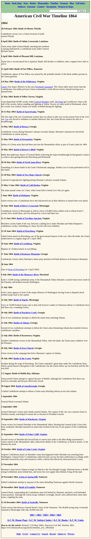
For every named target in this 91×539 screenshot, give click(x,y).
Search (45, 534)
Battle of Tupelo (21, 300)
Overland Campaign (43, 87)
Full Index (80, 3)
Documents (51, 7)
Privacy (71, 534)
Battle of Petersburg (26, 231)
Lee (6, 119)
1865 (58, 515)
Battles (33, 3)
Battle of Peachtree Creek (25, 313)
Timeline (54, 3)
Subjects (21, 7)
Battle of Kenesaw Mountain (27, 254)
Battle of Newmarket (23, 139)
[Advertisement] (70, 35)
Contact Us (35, 534)
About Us (61, 534)
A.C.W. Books (60, 520)
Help (18, 534)
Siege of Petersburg (16, 269)
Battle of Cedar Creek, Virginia (31, 449)
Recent (53, 534)
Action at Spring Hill (28, 477)
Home (7, 3)
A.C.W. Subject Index (40, 520)
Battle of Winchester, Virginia (32, 419)
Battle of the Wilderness (25, 81)
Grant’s (4, 87)
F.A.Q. (25, 534)
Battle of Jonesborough (26, 386)
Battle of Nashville (30, 502)
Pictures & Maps (65, 7)
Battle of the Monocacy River (26, 274)
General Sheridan (41, 102)
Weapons (64, 3)
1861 (32, 515)
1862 (38, 515)
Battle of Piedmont (21, 195)
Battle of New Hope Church (29, 175)
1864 (52, 515)
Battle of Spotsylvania (26, 112)
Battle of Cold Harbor (30, 185)
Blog (72, 3)
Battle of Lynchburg (23, 244)
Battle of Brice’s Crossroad (26, 206)
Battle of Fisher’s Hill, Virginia (33, 434)
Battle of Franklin (27, 487)
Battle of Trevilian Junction (29, 218)
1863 (45, 515)
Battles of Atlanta (21, 323)
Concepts (31, 7)
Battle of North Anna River (29, 162)
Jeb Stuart (59, 102)
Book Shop (17, 3)
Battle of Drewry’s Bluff (24, 149)
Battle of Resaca (21, 127)
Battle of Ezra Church (23, 348)
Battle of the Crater (22, 358)
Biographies (43, 3)
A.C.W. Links (77, 520)
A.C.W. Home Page (17, 520)
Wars (25, 3)
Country (41, 7)
